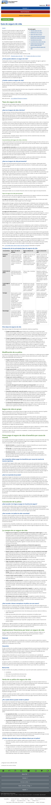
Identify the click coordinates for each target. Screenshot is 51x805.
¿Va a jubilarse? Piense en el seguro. (19, 98)
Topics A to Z (42, 5)
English (3, 28)
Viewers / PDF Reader (40, 802)
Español (24, 789)
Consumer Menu (6, 19)
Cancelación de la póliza (36, 40)
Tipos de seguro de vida (36, 30)
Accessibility (6, 799)
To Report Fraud (35, 800)
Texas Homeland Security (40, 799)
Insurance (24, 8)
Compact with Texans (15, 799)
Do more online (24, 782)
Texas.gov (13, 800)
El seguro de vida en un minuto (33, 56)
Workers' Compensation (25, 15)
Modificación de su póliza (36, 32)
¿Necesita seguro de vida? (17, 56)
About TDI (24, 774)
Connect (24, 778)
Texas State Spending (30, 802)
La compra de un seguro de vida (38, 42)
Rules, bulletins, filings (24, 785)
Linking (31, 799)
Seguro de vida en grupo (36, 34)
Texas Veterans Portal (21, 800)
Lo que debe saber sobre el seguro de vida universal (17, 245)
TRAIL (29, 800)
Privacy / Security (24, 799)
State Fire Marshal (25, 11)
